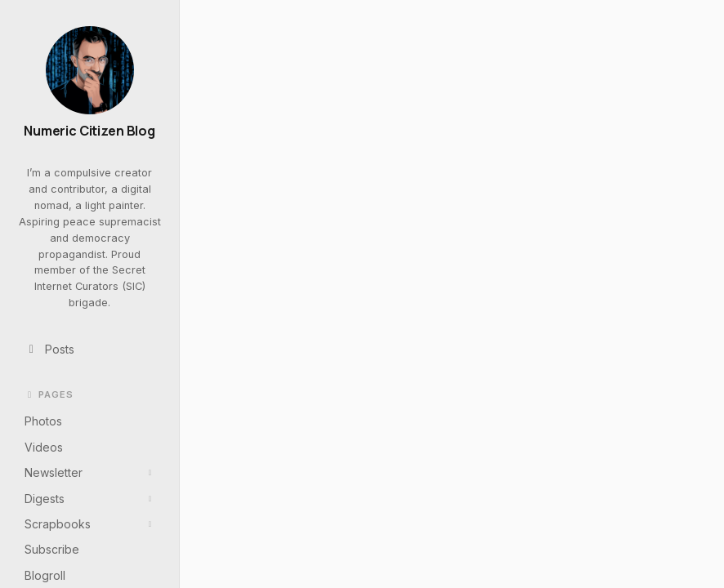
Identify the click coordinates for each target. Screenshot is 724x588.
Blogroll (45, 575)
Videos (44, 447)
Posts (50, 349)
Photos (43, 421)
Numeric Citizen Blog (89, 131)
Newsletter (90, 472)
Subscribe (52, 549)
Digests (90, 499)
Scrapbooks (90, 524)
